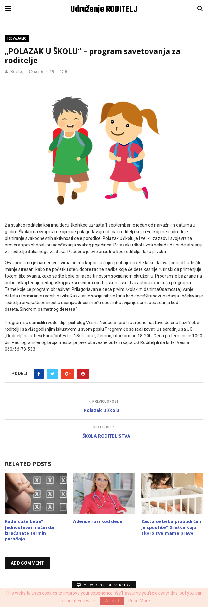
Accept (112, 600)
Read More (139, 600)
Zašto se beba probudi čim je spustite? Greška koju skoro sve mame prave (171, 527)
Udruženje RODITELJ (104, 9)
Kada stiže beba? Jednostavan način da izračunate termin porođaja (29, 530)
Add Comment (27, 562)
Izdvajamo (17, 38)
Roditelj (17, 71)
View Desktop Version (104, 585)
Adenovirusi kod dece (97, 521)
